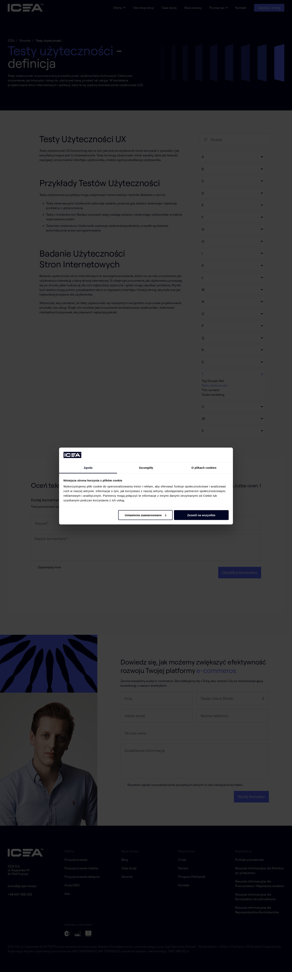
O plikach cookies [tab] (203, 467)
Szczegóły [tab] (146, 467)
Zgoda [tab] (88, 467)
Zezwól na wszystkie (201, 515)
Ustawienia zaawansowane (145, 515)
